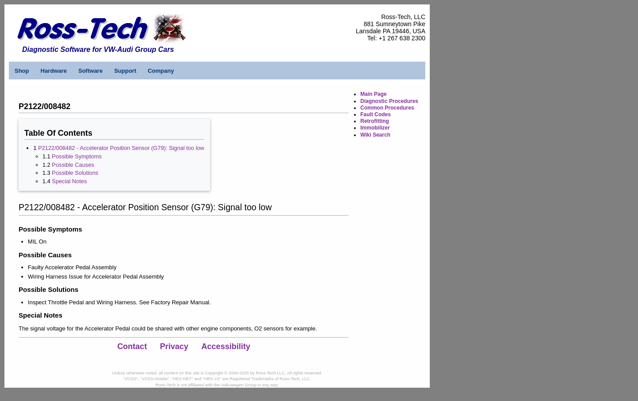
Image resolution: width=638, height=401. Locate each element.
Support (125, 70)
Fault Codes (375, 114)
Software (90, 70)
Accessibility (226, 346)
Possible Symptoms (76, 156)
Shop (22, 70)
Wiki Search (375, 135)
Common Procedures (387, 108)
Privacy (174, 346)
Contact (132, 346)
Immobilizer (375, 128)
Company (161, 70)
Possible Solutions (75, 172)
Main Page (373, 94)
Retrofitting (374, 121)
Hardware (54, 70)
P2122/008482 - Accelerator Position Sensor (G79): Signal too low (121, 148)
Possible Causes (73, 164)
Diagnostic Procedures (389, 101)
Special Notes (69, 181)
